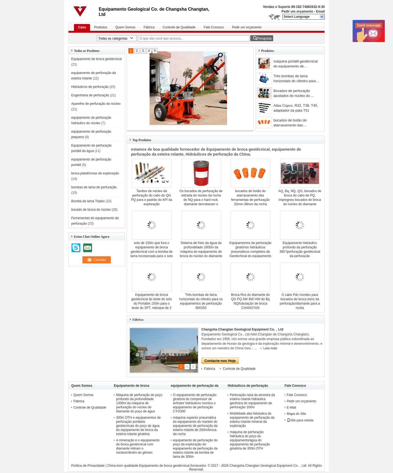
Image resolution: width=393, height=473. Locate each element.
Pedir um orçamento (297, 11)
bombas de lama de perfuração (94, 187)
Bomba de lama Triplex (88, 201)
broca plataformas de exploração (95, 173)
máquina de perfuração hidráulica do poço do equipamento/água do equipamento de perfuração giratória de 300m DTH (250, 440)
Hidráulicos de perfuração (90, 87)
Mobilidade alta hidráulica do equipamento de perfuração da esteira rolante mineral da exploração (252, 420)
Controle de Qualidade (179, 27)
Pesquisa (264, 38)
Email (320, 11)
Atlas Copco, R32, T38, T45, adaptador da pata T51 (295, 107)
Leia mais (270, 348)
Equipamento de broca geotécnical (96, 59)
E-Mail (291, 407)
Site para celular (300, 420)
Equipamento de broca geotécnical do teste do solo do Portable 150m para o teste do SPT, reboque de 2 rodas (151, 303)
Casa (82, 27)
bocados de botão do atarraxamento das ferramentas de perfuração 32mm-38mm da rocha (294, 123)
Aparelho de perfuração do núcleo (96, 104)
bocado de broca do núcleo (91, 210)
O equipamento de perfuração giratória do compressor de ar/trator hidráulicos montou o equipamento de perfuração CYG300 (194, 403)
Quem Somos (125, 27)
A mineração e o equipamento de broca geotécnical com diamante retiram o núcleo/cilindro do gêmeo (137, 446)
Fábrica (149, 27)
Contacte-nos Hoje (220, 361)
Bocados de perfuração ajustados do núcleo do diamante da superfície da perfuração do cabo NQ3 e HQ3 (294, 94)
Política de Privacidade (88, 466)
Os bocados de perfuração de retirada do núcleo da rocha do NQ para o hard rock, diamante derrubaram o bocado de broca (200, 199)
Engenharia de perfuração (90, 95)
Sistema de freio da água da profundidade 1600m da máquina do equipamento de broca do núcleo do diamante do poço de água (201, 251)
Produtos (100, 27)
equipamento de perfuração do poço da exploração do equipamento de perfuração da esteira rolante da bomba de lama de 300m (195, 448)
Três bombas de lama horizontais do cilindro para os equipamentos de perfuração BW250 (294, 79)
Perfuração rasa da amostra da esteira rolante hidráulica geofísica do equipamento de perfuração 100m (252, 401)
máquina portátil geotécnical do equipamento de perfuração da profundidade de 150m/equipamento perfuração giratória (295, 64)
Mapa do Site (296, 414)
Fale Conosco (214, 27)
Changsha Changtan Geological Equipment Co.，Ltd (242, 329)
